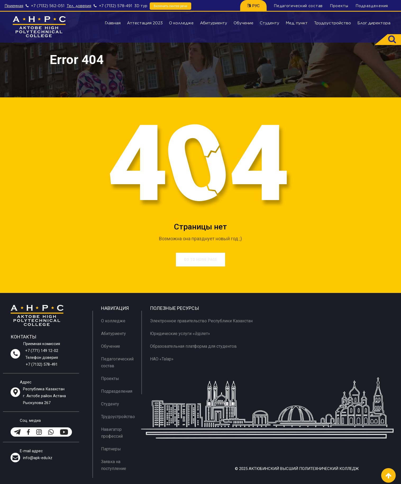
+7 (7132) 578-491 (115, 6)
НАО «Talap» (162, 358)
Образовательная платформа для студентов (193, 346)
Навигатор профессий (112, 433)
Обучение (243, 23)
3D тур (140, 6)
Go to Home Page (200, 259)
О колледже (181, 23)
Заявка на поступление (113, 465)
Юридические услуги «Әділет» (180, 333)
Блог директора (373, 23)
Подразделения (372, 6)
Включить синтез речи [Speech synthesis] (170, 6)
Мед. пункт (297, 23)
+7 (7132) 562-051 (47, 6)
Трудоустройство (332, 23)
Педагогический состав (298, 6)
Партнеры (111, 448)
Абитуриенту (213, 23)
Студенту (269, 23)
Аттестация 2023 (145, 23)
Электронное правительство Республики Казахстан (201, 320)
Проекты (339, 6)
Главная (113, 23)
